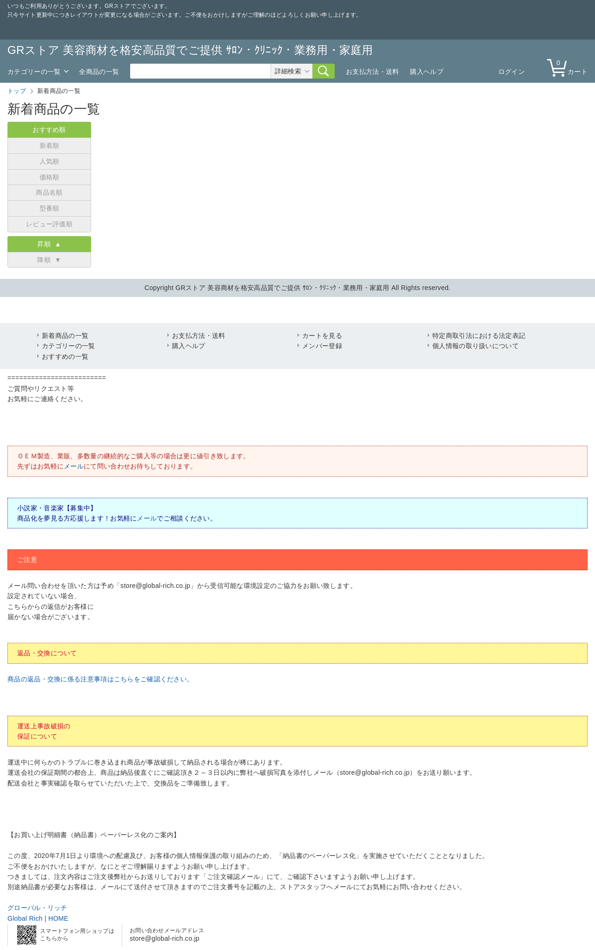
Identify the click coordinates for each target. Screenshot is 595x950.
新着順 (50, 145)
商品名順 (49, 192)
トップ (16, 90)
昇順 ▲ (49, 244)
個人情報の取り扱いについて (475, 346)
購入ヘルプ (426, 71)
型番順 (50, 208)
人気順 (50, 161)
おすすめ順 (49, 129)
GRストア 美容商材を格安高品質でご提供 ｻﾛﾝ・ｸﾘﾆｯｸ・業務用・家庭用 (190, 50)
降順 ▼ (49, 260)
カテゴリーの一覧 (33, 71)
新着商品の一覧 (65, 335)
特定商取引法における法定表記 (478, 335)
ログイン (511, 71)
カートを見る (322, 335)
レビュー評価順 (49, 224)
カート (569, 67)
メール (74, 466)
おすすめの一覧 (65, 356)
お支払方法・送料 (372, 71)
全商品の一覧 (99, 71)
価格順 (50, 177)
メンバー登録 (322, 346)
